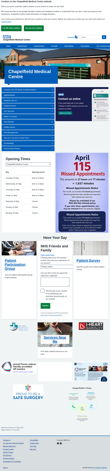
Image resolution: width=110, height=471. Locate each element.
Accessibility (28, 143)
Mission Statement (9, 446)
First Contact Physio (28, 148)
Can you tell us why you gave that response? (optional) (54, 274)
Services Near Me (55, 339)
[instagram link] (61, 443)
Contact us (6, 440)
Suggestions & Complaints (12, 461)
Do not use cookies (34, 28)
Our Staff (54, 46)
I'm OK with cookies (11, 28)
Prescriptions (85, 46)
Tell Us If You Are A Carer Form (28, 138)
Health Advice (28, 127)
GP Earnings (7, 455)
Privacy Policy (44, 315)
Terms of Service (54, 315)
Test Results (28, 122)
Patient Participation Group (15, 264)
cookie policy (6, 22)
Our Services (28, 111)
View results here (47, 255)
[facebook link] (58, 443)
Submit (45, 306)
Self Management (28, 132)
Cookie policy (34, 443)
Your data (33, 446)
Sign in (5, 467)
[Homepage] (35, 38)
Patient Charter (8, 452)
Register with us (28, 100)
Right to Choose (28, 116)
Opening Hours (39, 46)
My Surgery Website (100, 467)
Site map (33, 449)
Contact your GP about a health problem (28, 90)
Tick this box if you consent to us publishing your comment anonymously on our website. (56, 295)
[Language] (72, 37)
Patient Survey (88, 260)
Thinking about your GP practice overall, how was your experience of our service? (55, 260)
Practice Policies (8, 458)
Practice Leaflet (8, 449)
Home (8, 46)
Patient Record (28, 106)
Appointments (22, 46)
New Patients (69, 46)
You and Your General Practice (13, 443)
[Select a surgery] (28, 164)
